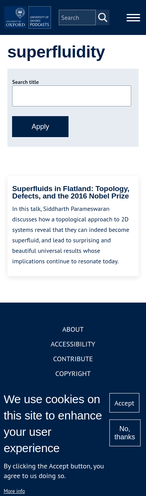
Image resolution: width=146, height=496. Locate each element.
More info (14, 490)
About (73, 329)
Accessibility (73, 343)
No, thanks (124, 433)
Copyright (73, 373)
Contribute (73, 358)
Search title (25, 81)
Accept (124, 403)
